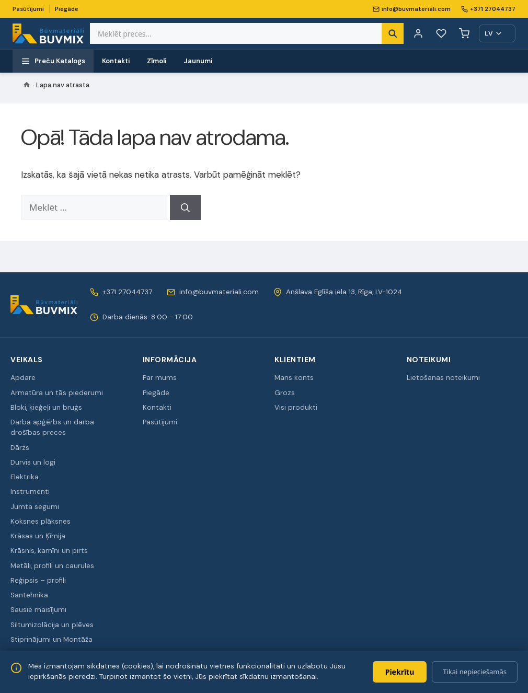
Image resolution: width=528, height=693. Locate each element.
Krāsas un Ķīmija (37, 536)
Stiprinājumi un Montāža (51, 639)
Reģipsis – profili (38, 580)
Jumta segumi (34, 506)
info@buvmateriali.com (412, 9)
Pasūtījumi (28, 9)
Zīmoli (157, 60)
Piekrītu (400, 672)
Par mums (160, 377)
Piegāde (66, 9)
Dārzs (19, 447)
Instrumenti (30, 491)
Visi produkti (295, 407)
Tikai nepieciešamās (475, 671)
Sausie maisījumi (38, 609)
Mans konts (294, 377)
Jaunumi (198, 60)
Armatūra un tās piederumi (56, 392)
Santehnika (29, 595)
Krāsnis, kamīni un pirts (49, 550)
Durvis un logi (32, 462)
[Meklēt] (185, 207)
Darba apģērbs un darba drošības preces (52, 427)
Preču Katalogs (53, 61)
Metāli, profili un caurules (52, 565)
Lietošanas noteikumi (443, 377)
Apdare (23, 377)
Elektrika (24, 476)
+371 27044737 (488, 9)
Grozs (284, 392)
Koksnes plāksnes (40, 521)
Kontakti (116, 60)
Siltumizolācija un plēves (52, 624)
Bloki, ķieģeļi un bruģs (46, 407)
